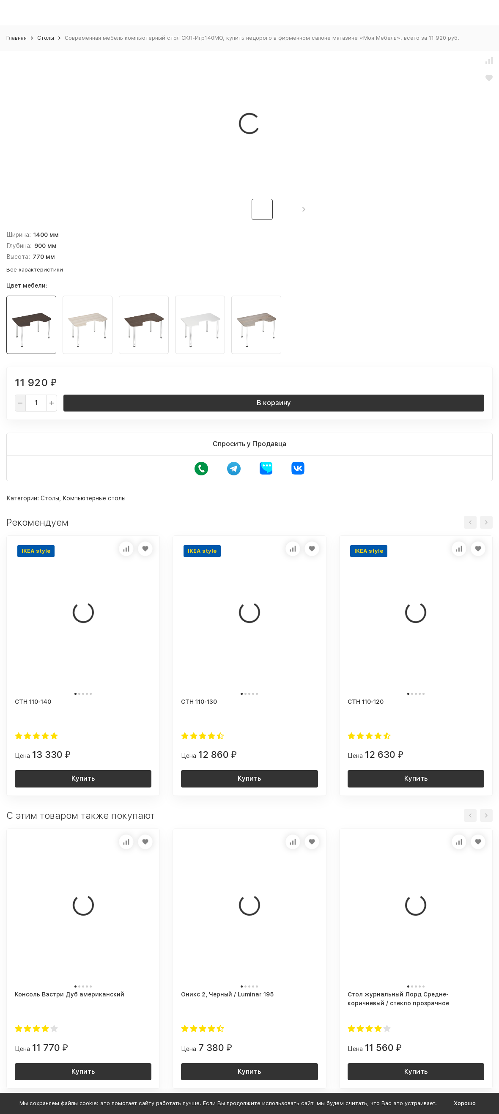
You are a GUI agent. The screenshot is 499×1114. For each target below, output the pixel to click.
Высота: (18, 256)
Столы (45, 38)
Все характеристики (34, 269)
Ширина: (18, 234)
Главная (16, 38)
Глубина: (19, 245)
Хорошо (465, 1103)
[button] (303, 209)
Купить (83, 778)
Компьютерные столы (94, 498)
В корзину (274, 403)
